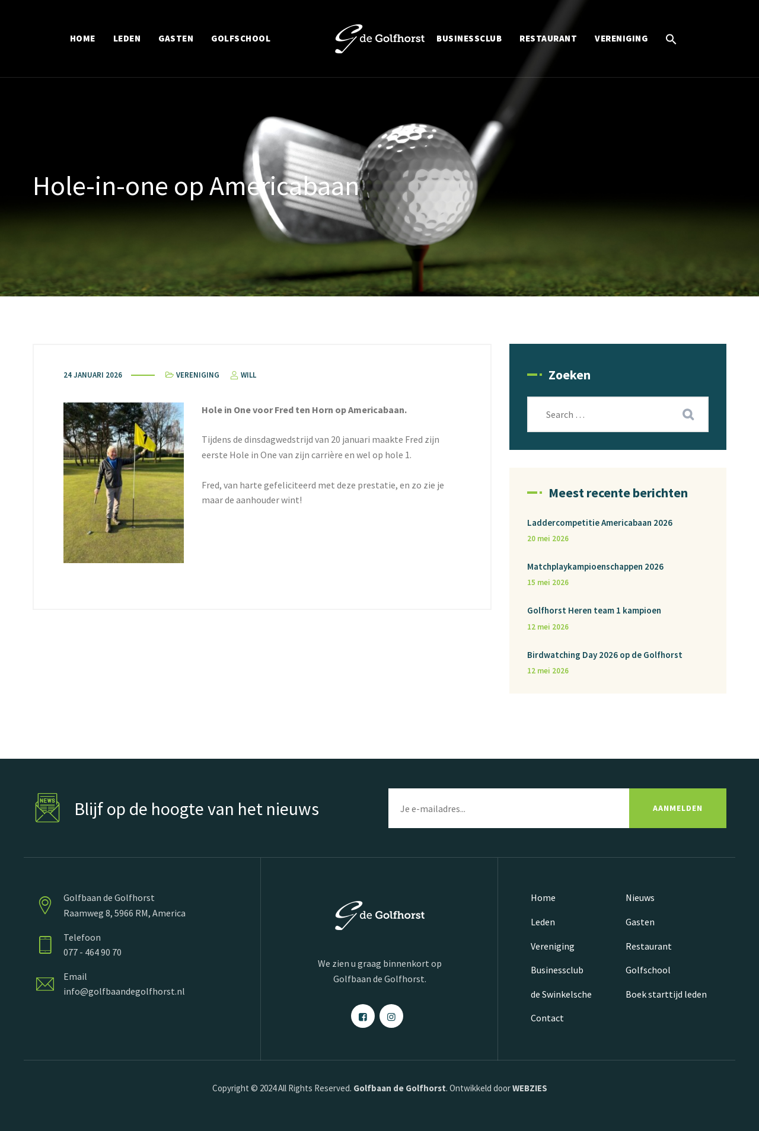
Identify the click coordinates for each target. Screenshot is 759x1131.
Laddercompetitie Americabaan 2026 (599, 522)
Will (242, 375)
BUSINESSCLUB (469, 38)
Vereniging (197, 375)
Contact (547, 1018)
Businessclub (557, 970)
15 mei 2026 (548, 582)
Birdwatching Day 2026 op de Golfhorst (605, 654)
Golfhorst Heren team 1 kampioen (594, 610)
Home (543, 897)
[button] (671, 38)
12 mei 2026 (548, 627)
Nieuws (640, 897)
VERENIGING (621, 38)
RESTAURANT (548, 38)
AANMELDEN (678, 808)
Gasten (640, 922)
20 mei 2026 (548, 538)
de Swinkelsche (561, 994)
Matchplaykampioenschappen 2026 (595, 566)
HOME (82, 38)
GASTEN (175, 38)
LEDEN (127, 38)
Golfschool (648, 970)
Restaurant (649, 946)
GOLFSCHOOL (240, 38)
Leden (543, 922)
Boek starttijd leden (666, 994)
